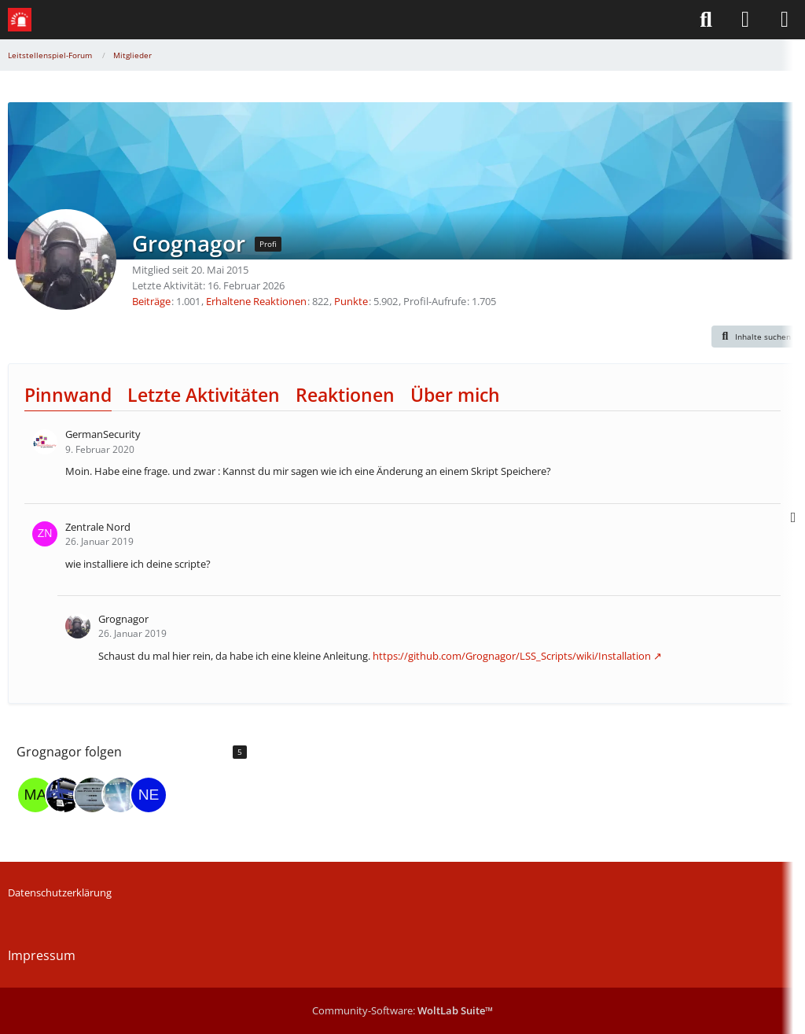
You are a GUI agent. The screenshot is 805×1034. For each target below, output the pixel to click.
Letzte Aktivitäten (203, 394)
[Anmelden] (745, 19)
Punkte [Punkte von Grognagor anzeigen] (351, 301)
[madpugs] (35, 795)
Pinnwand (68, 394)
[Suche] (706, 19)
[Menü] (784, 19)
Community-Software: (402, 1010)
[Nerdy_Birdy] (148, 795)
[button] (754, 337)
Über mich (455, 394)
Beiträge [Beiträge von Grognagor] (151, 301)
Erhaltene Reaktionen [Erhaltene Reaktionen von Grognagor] (256, 301)
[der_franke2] (64, 795)
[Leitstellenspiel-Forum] (20, 19)
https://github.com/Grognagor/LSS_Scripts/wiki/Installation (512, 656)
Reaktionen (345, 394)
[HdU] (92, 795)
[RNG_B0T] (120, 795)
